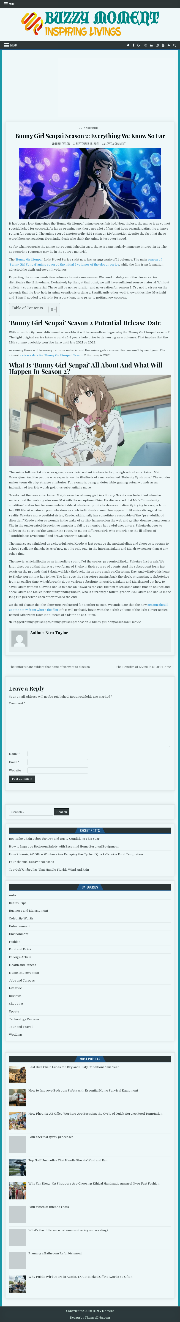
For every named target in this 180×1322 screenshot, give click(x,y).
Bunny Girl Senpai (29, 259)
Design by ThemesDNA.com (90, 1317)
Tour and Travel (21, 1027)
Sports (14, 1011)
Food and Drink (20, 949)
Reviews (15, 996)
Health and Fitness (22, 965)
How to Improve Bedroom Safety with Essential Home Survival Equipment (64, 846)
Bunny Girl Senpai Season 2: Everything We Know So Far (90, 136)
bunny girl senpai (37, 622)
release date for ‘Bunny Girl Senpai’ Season (51, 355)
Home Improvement (24, 972)
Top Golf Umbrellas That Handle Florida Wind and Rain (49, 869)
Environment (90, 128)
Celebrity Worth (21, 918)
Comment (17, 703)
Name (14, 753)
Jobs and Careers (22, 980)
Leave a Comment (116, 143)
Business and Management (28, 910)
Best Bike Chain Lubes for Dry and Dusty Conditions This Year (54, 838)
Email (14, 762)
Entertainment (19, 926)
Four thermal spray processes (31, 862)
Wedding (15, 1034)
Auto (12, 895)
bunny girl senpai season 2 (71, 622)
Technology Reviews (24, 1019)
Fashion (14, 942)
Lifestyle (15, 988)
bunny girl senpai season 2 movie (116, 622)
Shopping (16, 1003)
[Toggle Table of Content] (50, 309)
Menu (12, 4)
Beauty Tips (18, 903)
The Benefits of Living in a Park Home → (145, 667)
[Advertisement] (90, 84)
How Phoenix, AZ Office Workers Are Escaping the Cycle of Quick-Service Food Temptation (76, 854)
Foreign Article (20, 957)
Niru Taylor (62, 143)
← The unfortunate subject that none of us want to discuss (47, 667)
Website (15, 770)
